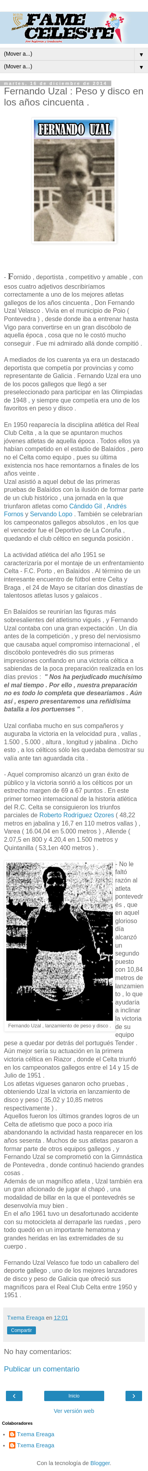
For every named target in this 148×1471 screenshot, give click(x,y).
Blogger (100, 1463)
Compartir (21, 1330)
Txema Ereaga (35, 1434)
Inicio (73, 1396)
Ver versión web (74, 1411)
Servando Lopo (51, 514)
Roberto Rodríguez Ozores (76, 815)
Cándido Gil (86, 506)
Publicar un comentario (41, 1369)
